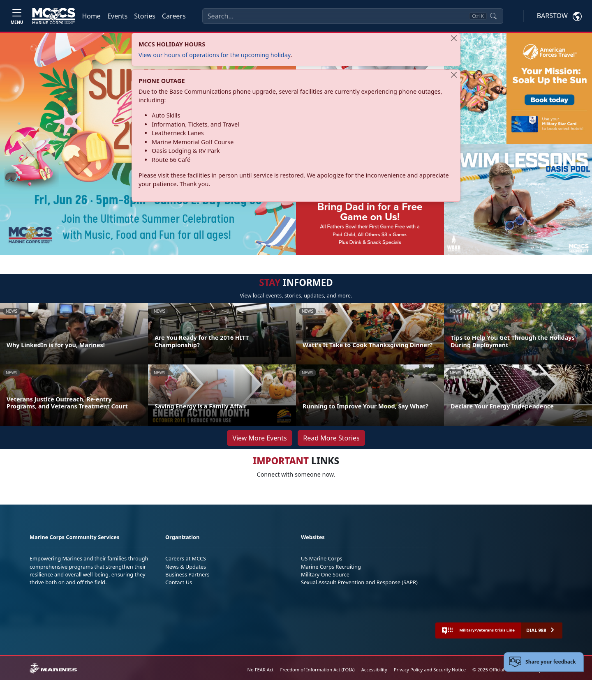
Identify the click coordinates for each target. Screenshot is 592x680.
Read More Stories (331, 438)
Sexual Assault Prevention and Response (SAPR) (359, 582)
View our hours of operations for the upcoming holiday (215, 55)
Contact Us (178, 582)
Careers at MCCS (185, 558)
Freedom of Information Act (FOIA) (317, 669)
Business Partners (187, 574)
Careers (174, 16)
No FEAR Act (260, 669)
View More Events (259, 438)
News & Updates (185, 566)
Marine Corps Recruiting (331, 566)
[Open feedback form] (544, 662)
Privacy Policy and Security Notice (430, 669)
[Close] (454, 38)
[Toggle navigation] (17, 15)
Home (91, 16)
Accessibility (374, 669)
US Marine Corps (321, 558)
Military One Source (325, 574)
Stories (144, 16)
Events (117, 16)
